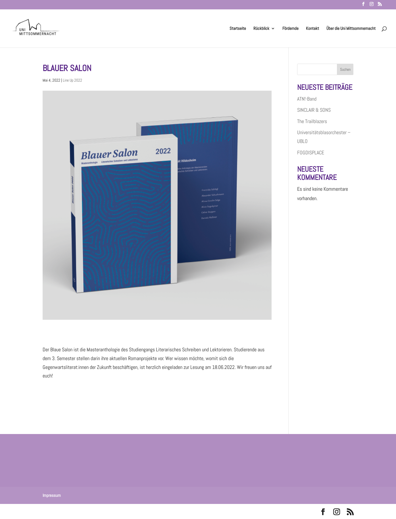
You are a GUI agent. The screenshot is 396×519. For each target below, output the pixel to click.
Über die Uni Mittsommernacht (351, 28)
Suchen (345, 69)
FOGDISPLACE (310, 152)
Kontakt (312, 28)
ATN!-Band (306, 99)
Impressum (52, 495)
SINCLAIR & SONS (314, 110)
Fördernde (290, 28)
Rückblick (261, 28)
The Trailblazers (312, 121)
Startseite (238, 28)
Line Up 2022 (72, 80)
